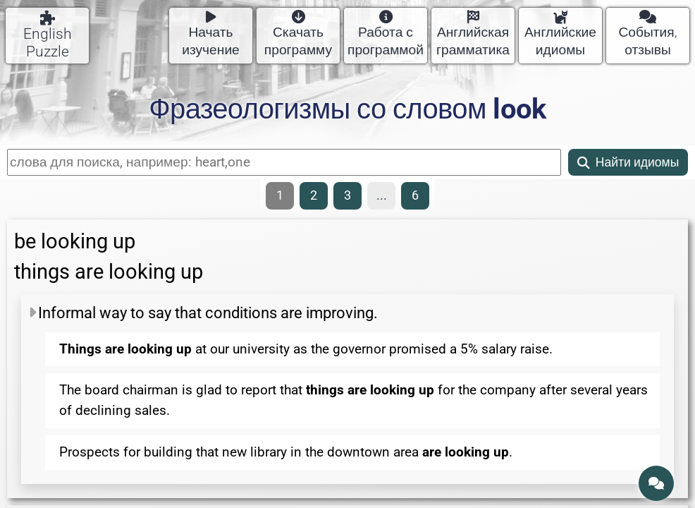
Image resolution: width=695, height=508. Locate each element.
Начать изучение (211, 34)
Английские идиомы (560, 34)
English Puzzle (47, 35)
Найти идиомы (628, 162)
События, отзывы (647, 34)
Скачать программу (298, 34)
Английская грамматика (473, 34)
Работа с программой (386, 34)
